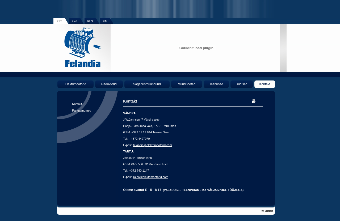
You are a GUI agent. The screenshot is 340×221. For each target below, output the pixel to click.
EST (59, 21)
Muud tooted (186, 84)
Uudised (241, 84)
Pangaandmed (81, 110)
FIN (105, 21)
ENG (75, 21)
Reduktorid (109, 84)
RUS (90, 21)
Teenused (216, 84)
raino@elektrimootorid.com (150, 176)
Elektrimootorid (75, 84)
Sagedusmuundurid (147, 84)
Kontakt (264, 84)
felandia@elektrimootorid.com (152, 145)
